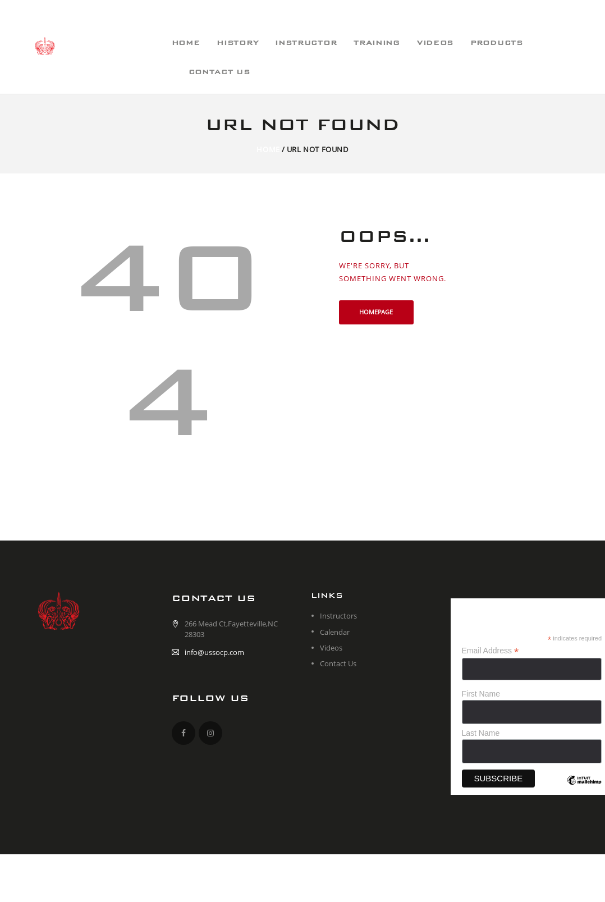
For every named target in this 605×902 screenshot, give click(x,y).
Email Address (490, 650)
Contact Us (338, 663)
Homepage (376, 312)
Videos (331, 648)
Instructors (338, 616)
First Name (481, 693)
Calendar (335, 632)
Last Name (481, 733)
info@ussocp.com (214, 652)
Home (267, 149)
